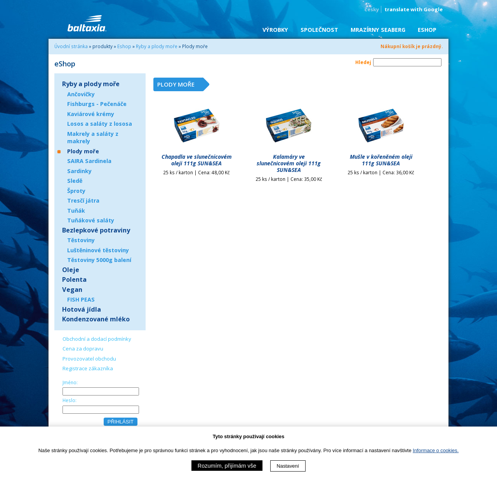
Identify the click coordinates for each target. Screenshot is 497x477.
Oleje (70, 269)
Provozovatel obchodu (89, 358)
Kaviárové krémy (90, 114)
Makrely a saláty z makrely (92, 137)
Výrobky (275, 29)
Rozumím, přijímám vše (227, 466)
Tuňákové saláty (90, 220)
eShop (427, 29)
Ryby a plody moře (156, 46)
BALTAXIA (87, 23)
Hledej (363, 62)
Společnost (319, 29)
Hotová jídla (81, 309)
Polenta (74, 279)
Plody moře (83, 151)
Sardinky (79, 171)
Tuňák (76, 210)
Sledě (74, 180)
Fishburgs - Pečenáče (97, 104)
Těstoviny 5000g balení (99, 260)
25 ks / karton (196, 172)
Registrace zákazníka (88, 368)
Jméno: (70, 382)
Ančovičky (81, 94)
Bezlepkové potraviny (96, 230)
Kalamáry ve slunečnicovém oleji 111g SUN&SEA (289, 163)
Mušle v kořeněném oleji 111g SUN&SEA (381, 160)
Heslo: (69, 400)
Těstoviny (81, 240)
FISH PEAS (81, 299)
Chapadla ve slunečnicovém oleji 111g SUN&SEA (197, 160)
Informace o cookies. (436, 450)
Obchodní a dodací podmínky (97, 338)
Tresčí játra (83, 200)
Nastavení (288, 466)
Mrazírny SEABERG (378, 29)
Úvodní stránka (71, 46)
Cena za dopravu (83, 348)
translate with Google (413, 9)
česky (372, 9)
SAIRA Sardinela (89, 161)
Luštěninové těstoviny (98, 250)
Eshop (124, 46)
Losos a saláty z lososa (99, 123)
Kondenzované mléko (96, 319)
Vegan (72, 289)
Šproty (76, 190)
